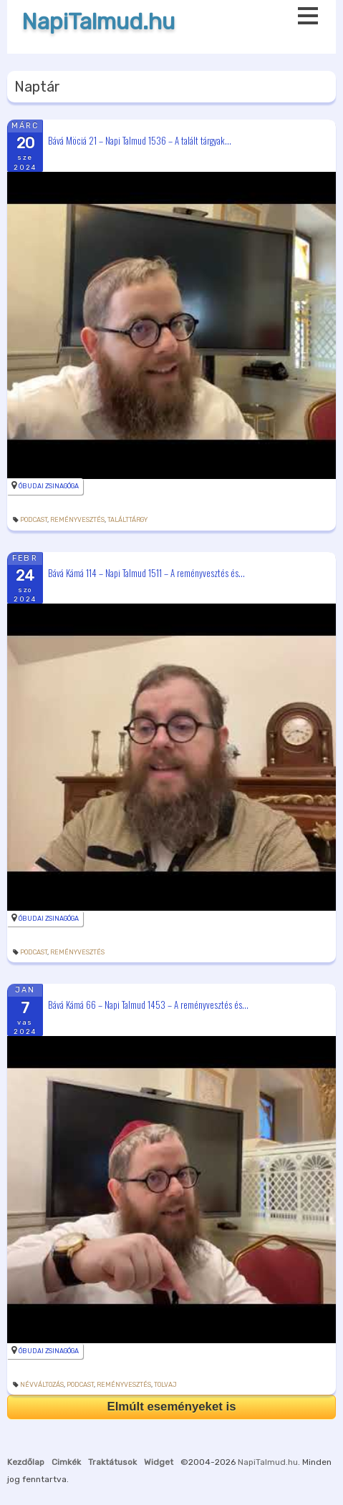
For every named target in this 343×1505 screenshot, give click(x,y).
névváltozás (42, 1384)
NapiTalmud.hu (98, 22)
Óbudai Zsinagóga (49, 486)
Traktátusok (112, 1462)
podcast (33, 519)
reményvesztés (77, 519)
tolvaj (165, 1384)
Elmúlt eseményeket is (171, 1406)
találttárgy (127, 519)
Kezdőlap (25, 1462)
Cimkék (66, 1462)
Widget (158, 1462)
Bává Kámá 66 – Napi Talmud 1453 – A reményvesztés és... (148, 1004)
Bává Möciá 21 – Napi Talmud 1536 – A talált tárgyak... (139, 139)
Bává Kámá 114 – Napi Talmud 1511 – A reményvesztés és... (146, 572)
